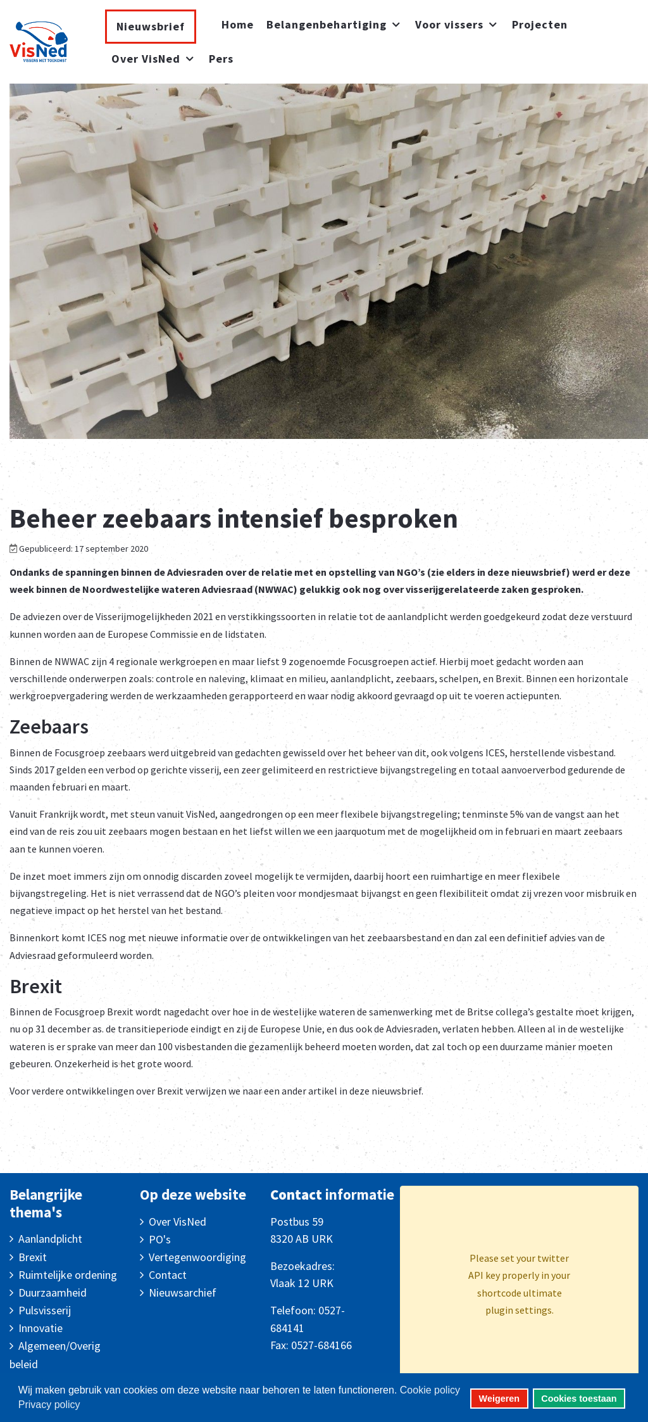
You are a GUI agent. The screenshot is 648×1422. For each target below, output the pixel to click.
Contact (168, 1274)
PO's (160, 1239)
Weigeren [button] (499, 1398)
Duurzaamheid (52, 1292)
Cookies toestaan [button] (578, 1398)
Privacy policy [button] (49, 1404)
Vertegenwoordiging (197, 1257)
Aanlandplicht (50, 1238)
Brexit (32, 1257)
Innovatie (40, 1328)
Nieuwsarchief (182, 1292)
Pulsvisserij (44, 1310)
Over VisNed (177, 1221)
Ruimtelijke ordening (67, 1274)
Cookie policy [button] (430, 1390)
